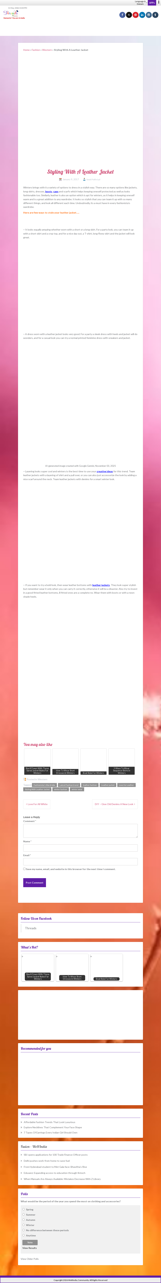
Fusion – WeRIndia (34, 1146)
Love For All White (38, 804)
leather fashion (90, 785)
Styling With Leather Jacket (37, 789)
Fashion (36, 49)
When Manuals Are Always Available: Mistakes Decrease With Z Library (62, 1178)
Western (47, 49)
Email (27, 855)
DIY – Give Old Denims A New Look (114, 804)
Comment (29, 821)
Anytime (31, 1235)
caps (55, 191)
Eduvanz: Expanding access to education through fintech (54, 1172)
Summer (30, 1214)
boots (48, 191)
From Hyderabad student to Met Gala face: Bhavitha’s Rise (55, 1166)
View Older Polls (30, 1258)
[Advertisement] (80, 28)
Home (26, 49)
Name (27, 841)
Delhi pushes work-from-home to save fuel (47, 1160)
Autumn (30, 1219)
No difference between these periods (47, 1230)
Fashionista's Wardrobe (44, 785)
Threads (30, 928)
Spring (29, 1209)
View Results (29, 1247)
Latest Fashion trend (69, 785)
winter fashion (60, 789)
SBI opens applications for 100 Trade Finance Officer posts (56, 1154)
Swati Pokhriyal (93, 179)
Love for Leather (126, 785)
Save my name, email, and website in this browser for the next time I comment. (71, 869)
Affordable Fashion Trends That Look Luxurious (49, 1122)
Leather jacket (108, 785)
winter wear (77, 789)
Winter (30, 1225)
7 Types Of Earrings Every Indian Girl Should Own (50, 1132)
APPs (152, 2)
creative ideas (105, 471)
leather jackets (101, 585)
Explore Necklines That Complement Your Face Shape (53, 1127)
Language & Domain (141, 2)
